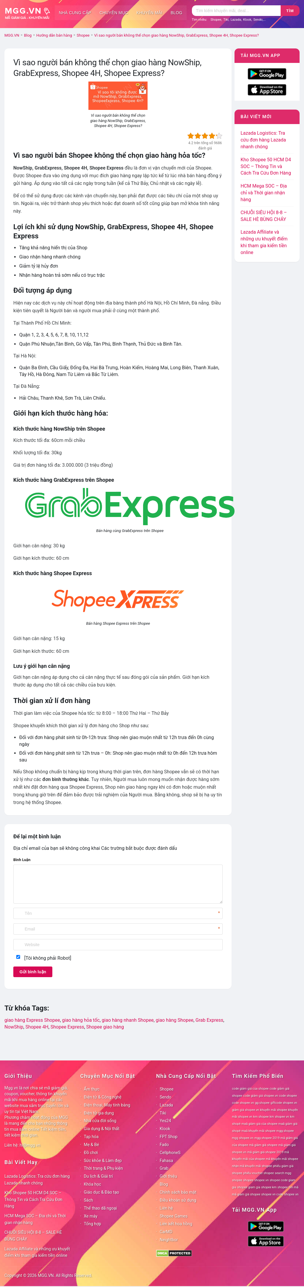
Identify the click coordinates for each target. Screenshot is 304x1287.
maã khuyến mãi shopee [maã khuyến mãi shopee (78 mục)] (259, 1131)
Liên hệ (166, 1208)
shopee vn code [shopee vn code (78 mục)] (272, 1194)
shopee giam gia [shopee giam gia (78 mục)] (248, 1187)
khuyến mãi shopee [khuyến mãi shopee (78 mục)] (273, 1110)
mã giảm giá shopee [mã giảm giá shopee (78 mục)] (263, 1145)
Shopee (216, 20)
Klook (247, 20)
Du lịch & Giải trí (98, 1176)
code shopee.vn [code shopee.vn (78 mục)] (243, 1103)
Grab (164, 1168)
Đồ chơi (91, 1152)
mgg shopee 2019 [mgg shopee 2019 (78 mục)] (266, 1138)
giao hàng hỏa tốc (81, 1020)
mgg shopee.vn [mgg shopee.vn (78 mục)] (243, 1138)
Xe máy (91, 1216)
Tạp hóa (91, 1136)
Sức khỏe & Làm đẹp (103, 1160)
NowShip (13, 1027)
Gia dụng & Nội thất (101, 1128)
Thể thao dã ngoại (100, 1208)
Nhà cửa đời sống (100, 1120)
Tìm (290, 11)
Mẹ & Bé (91, 1144)
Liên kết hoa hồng (176, 1223)
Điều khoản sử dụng (178, 1200)
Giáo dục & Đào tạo (101, 1192)
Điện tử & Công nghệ (103, 1097)
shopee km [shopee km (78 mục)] (268, 1187)
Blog (176, 12)
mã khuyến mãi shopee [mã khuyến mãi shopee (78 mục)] (282, 1159)
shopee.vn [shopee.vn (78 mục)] (261, 1180)
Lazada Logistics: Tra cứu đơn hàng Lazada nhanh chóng (263, 139)
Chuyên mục (113, 12)
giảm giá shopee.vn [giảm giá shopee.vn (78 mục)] (245, 1110)
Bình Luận (21, 860)
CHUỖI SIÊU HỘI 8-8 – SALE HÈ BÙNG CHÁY (33, 1236)
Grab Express (209, 1020)
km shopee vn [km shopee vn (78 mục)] (279, 1117)
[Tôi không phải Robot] (47, 958)
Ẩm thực (92, 1089)
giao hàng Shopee (174, 1020)
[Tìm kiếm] (236, 10)
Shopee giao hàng (105, 1027)
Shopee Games (173, 1216)
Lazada (236, 20)
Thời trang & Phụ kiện (103, 1168)
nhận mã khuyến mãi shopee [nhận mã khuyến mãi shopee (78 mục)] (252, 1166)
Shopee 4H (36, 1027)
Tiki (226, 20)
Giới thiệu (168, 1176)
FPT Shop (168, 1136)
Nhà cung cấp (75, 12)
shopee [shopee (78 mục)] (248, 1180)
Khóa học (92, 1184)
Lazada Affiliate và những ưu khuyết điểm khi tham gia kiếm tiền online (37, 1252)
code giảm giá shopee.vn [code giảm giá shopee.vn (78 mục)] (260, 1096)
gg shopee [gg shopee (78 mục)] (262, 1103)
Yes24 (165, 1120)
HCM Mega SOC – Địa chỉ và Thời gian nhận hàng (263, 192)
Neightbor (169, 1239)
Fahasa (166, 1160)
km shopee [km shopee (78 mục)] (261, 1117)
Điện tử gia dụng (99, 1113)
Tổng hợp (92, 1223)
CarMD (166, 1231)
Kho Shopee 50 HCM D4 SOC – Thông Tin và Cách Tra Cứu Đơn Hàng (265, 166)
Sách (88, 1200)
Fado (164, 1144)
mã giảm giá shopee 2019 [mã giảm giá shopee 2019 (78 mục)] (265, 1152)
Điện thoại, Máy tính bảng (107, 1105)
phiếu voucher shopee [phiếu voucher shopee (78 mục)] (258, 1173)
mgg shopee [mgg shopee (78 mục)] (285, 1131)
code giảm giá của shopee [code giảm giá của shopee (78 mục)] (250, 1089)
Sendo (258, 20)
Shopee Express (67, 1027)
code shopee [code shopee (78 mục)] (288, 1096)
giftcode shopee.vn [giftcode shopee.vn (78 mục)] (284, 1103)
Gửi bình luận (33, 971)
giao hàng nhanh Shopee (127, 1020)
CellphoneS (170, 1152)
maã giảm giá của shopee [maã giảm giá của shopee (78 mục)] (260, 1124)
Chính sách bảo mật (178, 1192)
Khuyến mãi (149, 12)
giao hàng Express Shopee (32, 1020)
